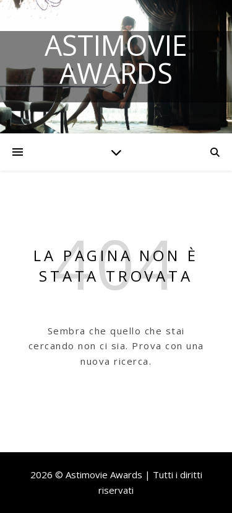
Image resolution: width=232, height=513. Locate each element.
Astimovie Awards (116, 59)
